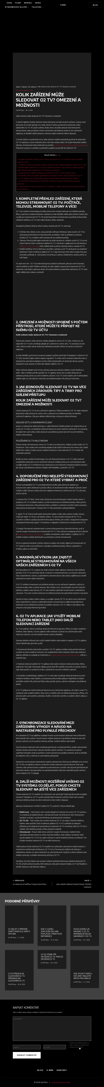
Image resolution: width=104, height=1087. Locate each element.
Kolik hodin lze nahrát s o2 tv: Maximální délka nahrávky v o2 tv (83, 932)
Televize (29, 90)
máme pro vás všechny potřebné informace (71, 145)
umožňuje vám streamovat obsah (30, 534)
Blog (40, 1070)
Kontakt (62, 1070)
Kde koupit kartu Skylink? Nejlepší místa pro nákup (83, 975)
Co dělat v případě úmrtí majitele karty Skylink (19, 931)
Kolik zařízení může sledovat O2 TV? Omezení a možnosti (38, 170)
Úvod (9, 3)
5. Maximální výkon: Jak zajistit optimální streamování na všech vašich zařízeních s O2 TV (49, 175)
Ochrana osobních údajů (60, 1082)
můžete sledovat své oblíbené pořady (65, 655)
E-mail (47, 1047)
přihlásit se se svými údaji (29, 246)
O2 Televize (20, 90)
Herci (38, 3)
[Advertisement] (52, 71)
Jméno (17, 1047)
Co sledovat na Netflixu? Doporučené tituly (31, 882)
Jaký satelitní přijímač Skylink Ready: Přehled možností (72, 883)
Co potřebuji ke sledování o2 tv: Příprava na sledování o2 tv (16, 977)
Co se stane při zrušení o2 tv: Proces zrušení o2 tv (52, 956)
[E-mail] (54, 1047)
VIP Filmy (21, 110)
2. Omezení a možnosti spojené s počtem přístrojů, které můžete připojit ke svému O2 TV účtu (51, 165)
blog (95, 5)
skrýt (57, 155)
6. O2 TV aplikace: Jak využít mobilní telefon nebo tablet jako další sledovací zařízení (48, 178)
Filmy (18, 3)
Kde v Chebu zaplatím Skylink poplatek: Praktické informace (51, 932)
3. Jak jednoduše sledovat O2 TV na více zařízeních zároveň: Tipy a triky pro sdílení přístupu (50, 167)
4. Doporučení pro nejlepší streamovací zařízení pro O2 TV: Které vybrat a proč (46, 173)
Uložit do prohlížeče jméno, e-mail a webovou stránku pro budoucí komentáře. (80, 1045)
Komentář (18, 1019)
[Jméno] (27, 1047)
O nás (63, 5)
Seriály (28, 3)
